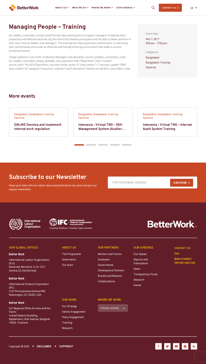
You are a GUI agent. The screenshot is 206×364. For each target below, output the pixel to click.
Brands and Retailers (110, 276)
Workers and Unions (110, 254)
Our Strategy (69, 306)
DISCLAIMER (44, 346)
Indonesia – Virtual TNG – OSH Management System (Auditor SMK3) (100, 129)
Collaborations (106, 281)
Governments (105, 265)
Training (67, 322)
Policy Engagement (73, 317)
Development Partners (111, 270)
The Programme (71, 254)
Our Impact (140, 254)
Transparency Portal (145, 274)
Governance (69, 259)
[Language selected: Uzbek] (191, 8)
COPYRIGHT (66, 346)
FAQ (176, 253)
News (137, 269)
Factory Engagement (73, 311)
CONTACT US (169, 8)
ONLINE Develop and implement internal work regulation (37, 127)
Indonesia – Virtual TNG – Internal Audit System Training (167, 127)
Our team (67, 265)
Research (139, 279)
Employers (104, 259)
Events (137, 285)
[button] (79, 145)
